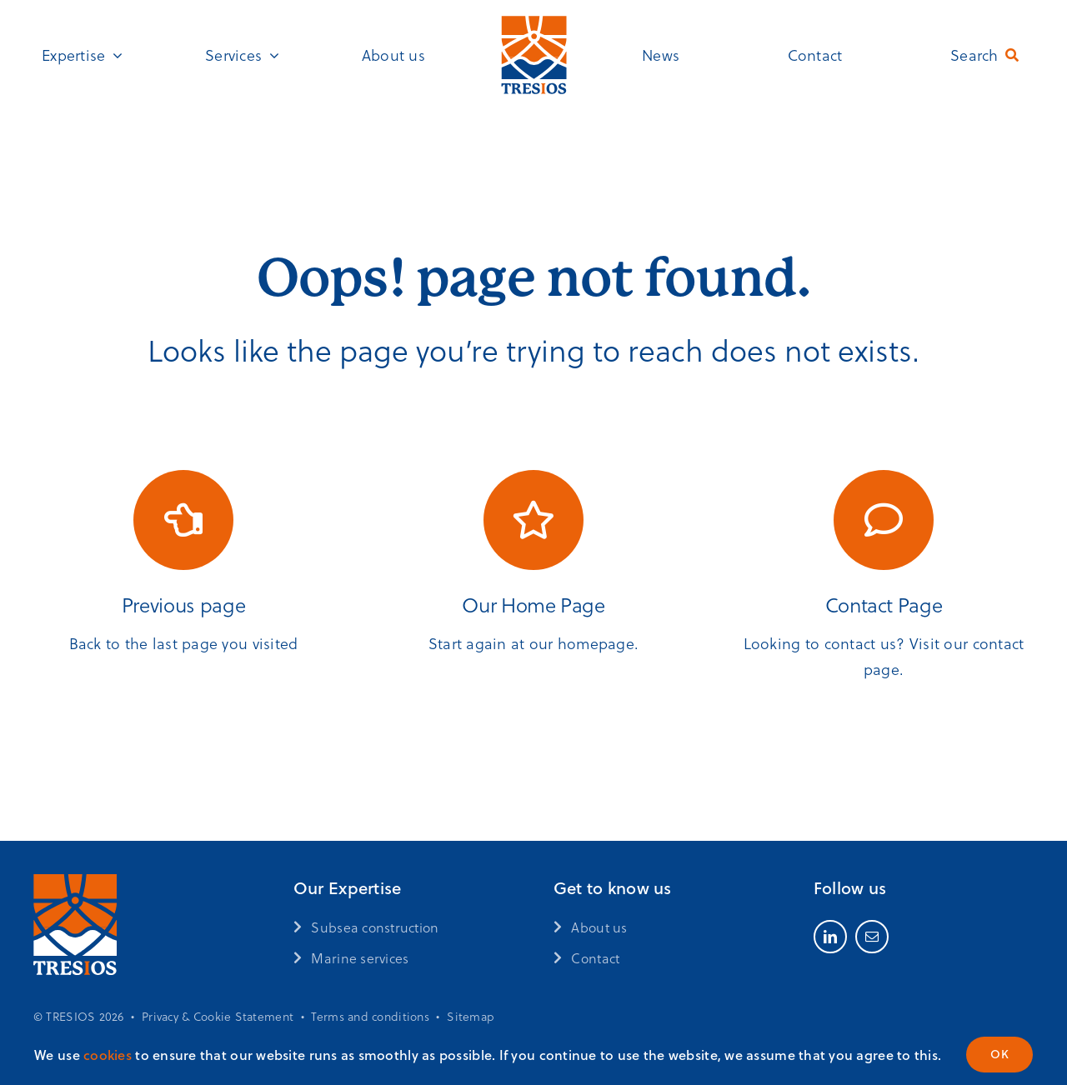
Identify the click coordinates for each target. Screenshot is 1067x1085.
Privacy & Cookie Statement (217, 1016)
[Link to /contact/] (884, 520)
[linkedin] (830, 936)
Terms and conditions (369, 1016)
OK (999, 1054)
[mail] (872, 936)
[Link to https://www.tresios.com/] (533, 520)
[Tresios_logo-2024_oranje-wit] (75, 881)
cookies (107, 1054)
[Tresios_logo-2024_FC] (533, 20)
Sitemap (470, 1016)
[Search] (988, 55)
